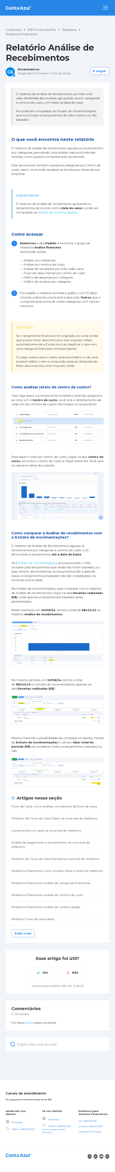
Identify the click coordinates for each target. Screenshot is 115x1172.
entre (30, 1023)
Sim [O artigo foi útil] (45, 972)
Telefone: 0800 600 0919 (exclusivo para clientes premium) (56, 1129)
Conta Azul (13, 30)
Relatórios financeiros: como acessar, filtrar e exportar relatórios (57, 871)
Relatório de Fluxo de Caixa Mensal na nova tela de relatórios (55, 859)
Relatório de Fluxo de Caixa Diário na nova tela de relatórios (54, 818)
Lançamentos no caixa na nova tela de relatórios (46, 830)
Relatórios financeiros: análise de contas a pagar (45, 907)
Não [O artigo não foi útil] (75, 972)
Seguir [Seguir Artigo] (101, 71)
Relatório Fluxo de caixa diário (32, 919)
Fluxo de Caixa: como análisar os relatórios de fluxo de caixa (54, 806)
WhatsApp (17, 1122)
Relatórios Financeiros (21, 34)
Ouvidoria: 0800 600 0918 (90, 1126)
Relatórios (69, 30)
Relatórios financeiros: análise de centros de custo (47, 895)
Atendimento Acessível (90, 1131)
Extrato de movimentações (57, 212)
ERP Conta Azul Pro (42, 30)
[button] (105, 8)
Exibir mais (23, 933)
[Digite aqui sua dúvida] (57, 1044)
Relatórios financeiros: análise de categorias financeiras (50, 883)
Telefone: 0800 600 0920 (23, 1129)
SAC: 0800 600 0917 (88, 1121)
